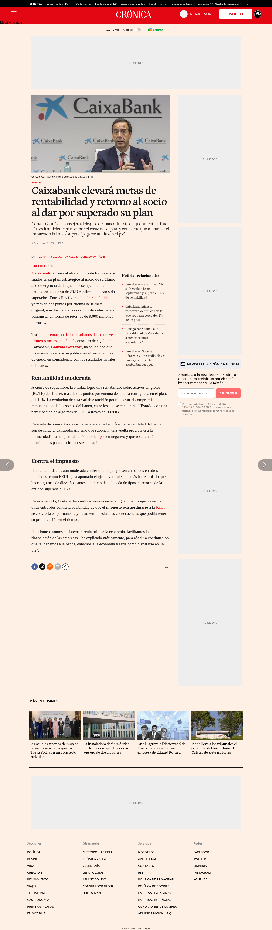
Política (33, 852)
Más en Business (44, 701)
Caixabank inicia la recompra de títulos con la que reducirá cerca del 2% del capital (144, 313)
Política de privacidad (156, 879)
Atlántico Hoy (94, 879)
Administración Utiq (154, 913)
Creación (34, 872)
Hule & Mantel (94, 893)
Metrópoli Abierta (97, 852)
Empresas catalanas (154, 893)
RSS (140, 872)
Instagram (202, 872)
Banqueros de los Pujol (58, 4)
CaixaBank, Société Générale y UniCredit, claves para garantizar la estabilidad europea (145, 357)
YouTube (200, 879)
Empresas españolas (154, 900)
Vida (30, 866)
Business (36, 182)
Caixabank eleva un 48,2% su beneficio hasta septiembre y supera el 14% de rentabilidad (144, 290)
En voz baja (36, 913)
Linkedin (200, 866)
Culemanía (91, 866)
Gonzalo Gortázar (93, 257)
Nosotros (146, 852)
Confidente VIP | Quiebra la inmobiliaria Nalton (222, 4)
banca (160, 507)
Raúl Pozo (38, 265)
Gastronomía (38, 900)
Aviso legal (147, 859)
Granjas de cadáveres (182, 4)
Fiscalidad (55, 257)
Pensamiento (37, 879)
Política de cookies (153, 886)
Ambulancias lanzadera (133, 4)
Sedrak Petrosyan (158, 4)
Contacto (146, 866)
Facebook (201, 852)
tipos (101, 436)
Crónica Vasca (94, 859)
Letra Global (93, 872)
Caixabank (71, 257)
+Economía (36, 893)
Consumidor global (99, 886)
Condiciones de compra (157, 906)
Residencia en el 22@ (106, 4)
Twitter (200, 859)
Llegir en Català (11, 22)
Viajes (31, 886)
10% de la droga (83, 4)
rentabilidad (101, 298)
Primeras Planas (40, 906)
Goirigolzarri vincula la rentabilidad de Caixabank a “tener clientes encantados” (144, 335)
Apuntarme (228, 393)
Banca (42, 257)
